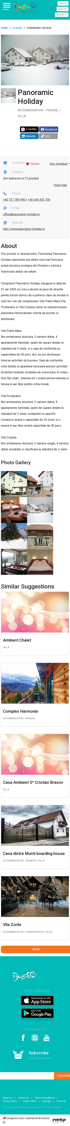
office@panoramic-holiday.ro (21, 214)
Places (17, 27)
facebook (49, 129)
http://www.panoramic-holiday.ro (24, 229)
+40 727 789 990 (14, 199)
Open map (60, 185)
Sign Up (62, 9)
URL (45, 136)
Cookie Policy (29, 1101)
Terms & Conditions (45, 1098)
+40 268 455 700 (39, 199)
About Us (7, 1098)
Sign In (63, 3)
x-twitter (29, 129)
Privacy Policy (10, 1101)
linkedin (29, 136)
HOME (4, 27)
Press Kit (61, 1101)
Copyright (46, 1101)
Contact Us (23, 1098)
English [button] (61, 15)
